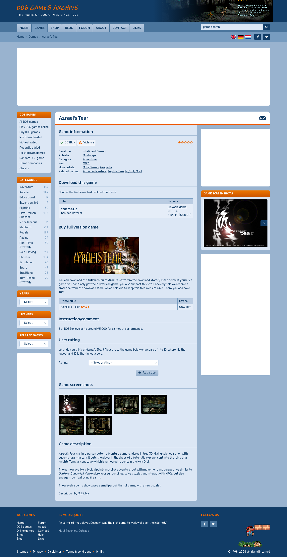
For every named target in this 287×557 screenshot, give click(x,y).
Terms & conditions (78, 551)
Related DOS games (32, 153)
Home (24, 28)
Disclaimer (54, 551)
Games (39, 28)
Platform (34, 227)
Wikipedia (106, 167)
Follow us (210, 515)
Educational (34, 198)
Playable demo (177, 207)
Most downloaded (31, 137)
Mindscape (89, 155)
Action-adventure (94, 171)
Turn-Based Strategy (34, 280)
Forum (84, 28)
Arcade (34, 192)
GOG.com (185, 307)
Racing (34, 238)
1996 (86, 163)
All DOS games (29, 122)
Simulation (34, 263)
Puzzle (34, 233)
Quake (63, 473)
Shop (55, 28)
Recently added (30, 147)
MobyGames (91, 167)
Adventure (90, 159)
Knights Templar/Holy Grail (125, 171)
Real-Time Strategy (34, 245)
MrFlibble (83, 493)
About (101, 28)
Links (137, 28)
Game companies (31, 163)
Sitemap (22, 551)
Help (41, 534)
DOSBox (70, 142)
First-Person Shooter (34, 215)
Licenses (26, 314)
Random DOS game (32, 158)
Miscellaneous (34, 222)
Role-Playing (34, 252)
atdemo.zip (69, 209)
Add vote (149, 372)
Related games (31, 335)
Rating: (64, 362)
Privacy (38, 551)
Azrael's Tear (70, 307)
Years (24, 293)
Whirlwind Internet (258, 551)
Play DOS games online (34, 127)
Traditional (34, 273)
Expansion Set (34, 203)
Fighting (34, 208)
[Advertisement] (143, 77)
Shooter (34, 257)
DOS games (26, 515)
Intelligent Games (94, 151)
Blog (69, 28)
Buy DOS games (30, 132)
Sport (34, 268)
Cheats (24, 168)
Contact (119, 28)
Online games (25, 530)
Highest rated (28, 142)
